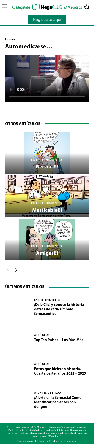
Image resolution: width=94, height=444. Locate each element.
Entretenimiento (46, 159)
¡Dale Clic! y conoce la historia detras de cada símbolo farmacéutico (59, 309)
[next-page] (16, 270)
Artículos (42, 334)
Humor (10, 39)
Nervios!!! (47, 167)
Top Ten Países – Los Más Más (58, 340)
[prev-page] (8, 270)
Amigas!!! (47, 253)
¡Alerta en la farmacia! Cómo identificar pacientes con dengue (58, 402)
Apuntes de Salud (47, 392)
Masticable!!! (47, 210)
